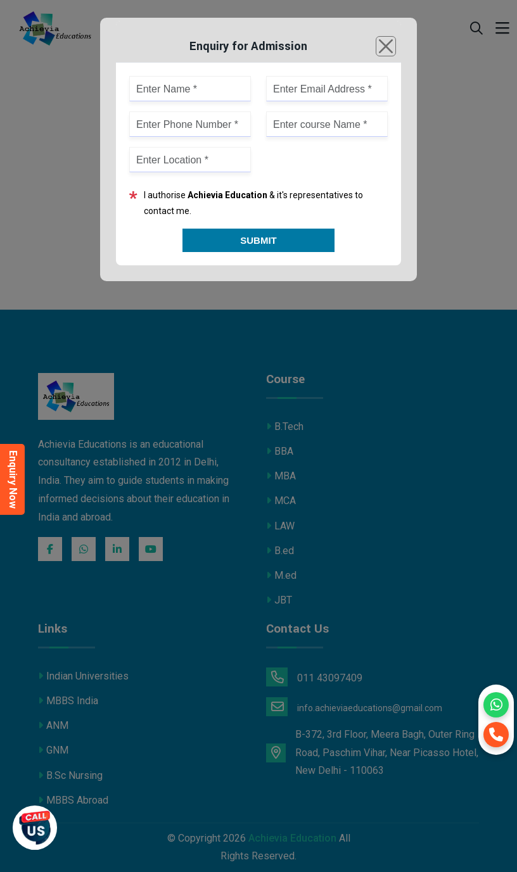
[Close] (386, 46)
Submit (258, 240)
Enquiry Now (13, 479)
